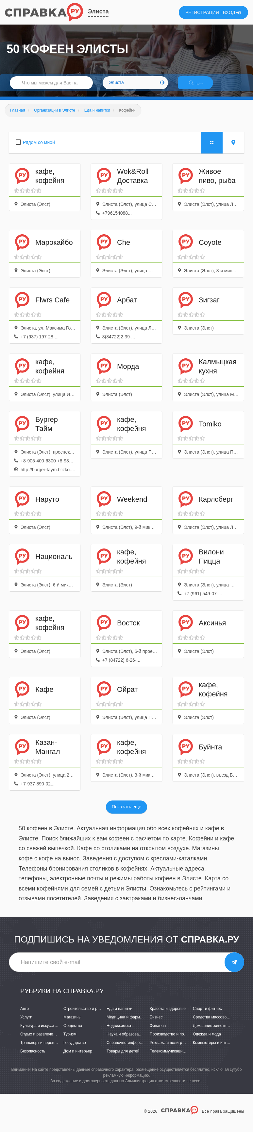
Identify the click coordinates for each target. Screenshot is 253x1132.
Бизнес (156, 1022)
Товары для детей (123, 1057)
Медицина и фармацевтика (132, 1022)
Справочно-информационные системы (142, 1048)
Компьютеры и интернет (215, 1048)
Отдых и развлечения (39, 1039)
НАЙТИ (200, 86)
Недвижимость (120, 1031)
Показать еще (126, 812)
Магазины (72, 1022)
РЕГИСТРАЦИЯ (202, 12)
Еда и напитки (119, 1014)
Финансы (158, 1031)
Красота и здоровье (168, 1014)
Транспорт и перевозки (41, 1048)
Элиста (98, 11)
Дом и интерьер (77, 1057)
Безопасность (32, 1057)
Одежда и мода (207, 1039)
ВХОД (232, 12)
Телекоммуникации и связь (174, 1057)
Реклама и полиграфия (171, 1048)
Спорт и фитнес (207, 1014)
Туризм (69, 1039)
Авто (24, 1014)
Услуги (26, 1022)
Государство (74, 1048)
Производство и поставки (173, 1039)
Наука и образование (126, 1039)
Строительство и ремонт (85, 1014)
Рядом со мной (39, 148)
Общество (72, 1031)
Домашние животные (212, 1031)
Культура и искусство (39, 1031)
